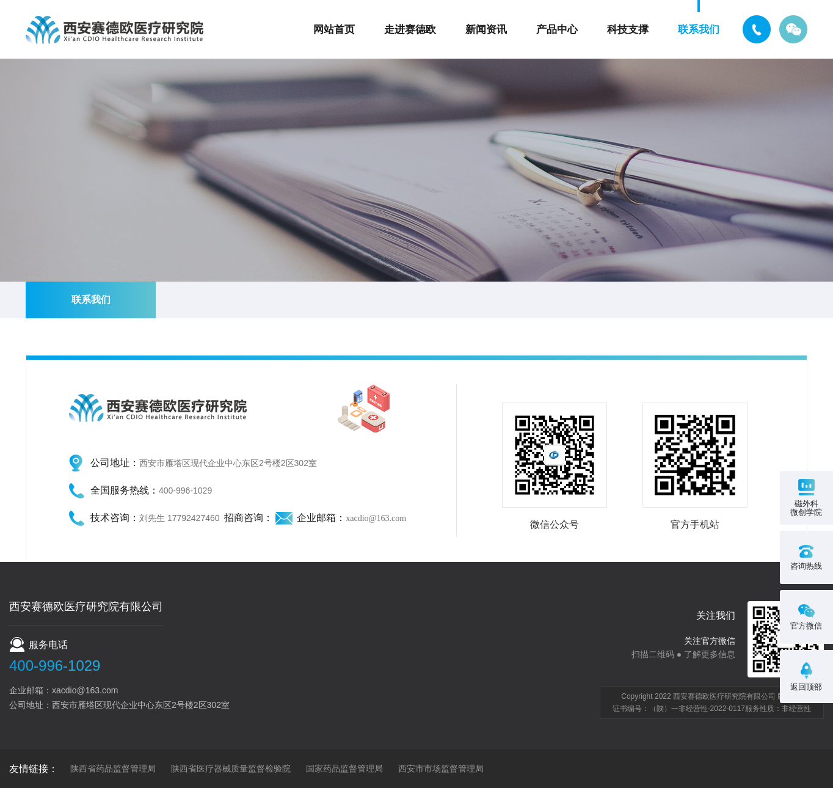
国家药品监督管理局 (344, 768)
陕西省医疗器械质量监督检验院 (231, 768)
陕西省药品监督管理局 (113, 768)
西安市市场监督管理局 (441, 768)
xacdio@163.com (376, 518)
